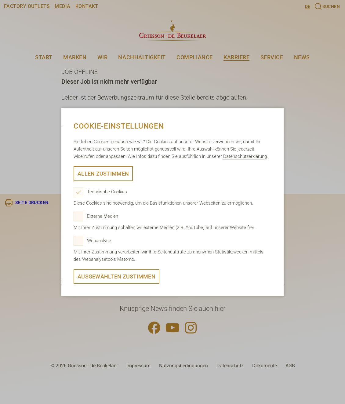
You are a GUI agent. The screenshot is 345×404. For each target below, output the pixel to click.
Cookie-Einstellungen (119, 126)
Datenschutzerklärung (245, 156)
